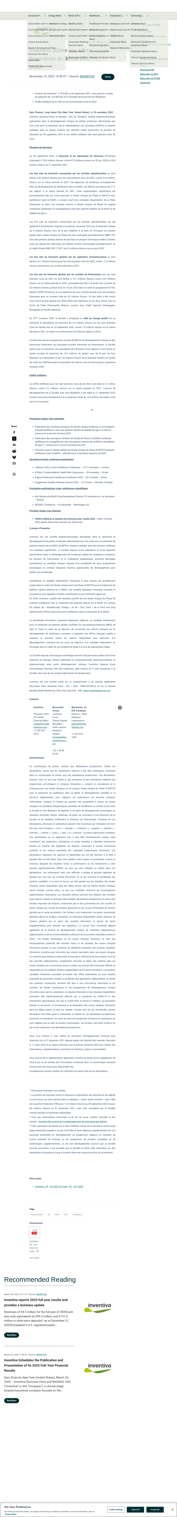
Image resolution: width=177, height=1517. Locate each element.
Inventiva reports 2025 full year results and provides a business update (35, 1302)
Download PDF (147, 70)
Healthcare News (96, 15)
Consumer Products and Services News (35, 15)
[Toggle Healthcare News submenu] (106, 15)
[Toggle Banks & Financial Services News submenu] (85, 15)
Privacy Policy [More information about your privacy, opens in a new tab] (10, 1515)
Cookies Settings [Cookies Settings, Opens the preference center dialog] (116, 1511)
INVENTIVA (87, 76)
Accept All (155, 1511)
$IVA (66, 1214)
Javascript (145, 82)
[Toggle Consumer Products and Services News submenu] (45, 15)
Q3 (49, 1214)
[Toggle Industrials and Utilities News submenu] (127, 15)
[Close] (173, 1511)
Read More (11, 1335)
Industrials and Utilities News (117, 15)
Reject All (135, 1511)
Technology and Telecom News (137, 15)
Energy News (55, 15)
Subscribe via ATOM (150, 78)
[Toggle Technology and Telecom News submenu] (147, 15)
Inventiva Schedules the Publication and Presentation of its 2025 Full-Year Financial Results (36, 1365)
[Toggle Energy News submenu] (64, 15)
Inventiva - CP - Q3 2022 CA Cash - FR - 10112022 (59, 1186)
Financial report (37, 1214)
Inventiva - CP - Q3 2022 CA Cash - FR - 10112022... (34, 1251)
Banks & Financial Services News (75, 15)
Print (142, 65)
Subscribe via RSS (149, 74)
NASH (57, 1214)
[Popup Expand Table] (120, 708)
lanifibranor (77, 1214)
